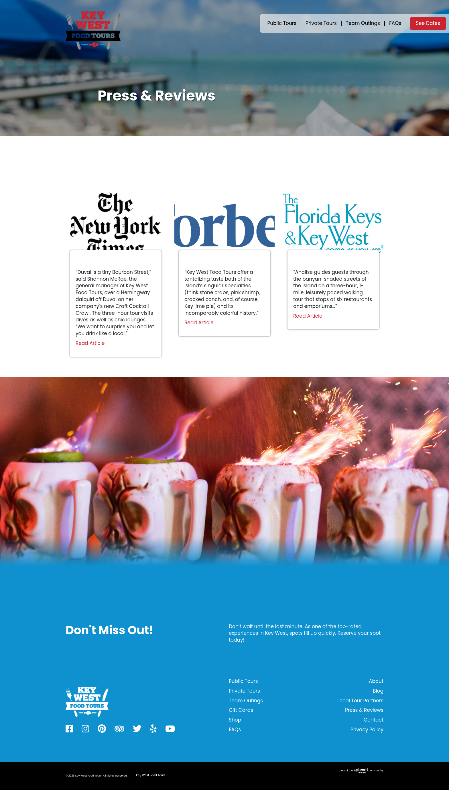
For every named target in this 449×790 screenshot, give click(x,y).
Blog (378, 690)
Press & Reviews (364, 710)
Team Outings (363, 23)
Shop (235, 719)
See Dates (428, 23)
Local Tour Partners (360, 700)
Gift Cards (241, 710)
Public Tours (281, 23)
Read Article (90, 343)
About (376, 681)
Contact (373, 719)
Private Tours (321, 23)
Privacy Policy (366, 729)
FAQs (395, 23)
